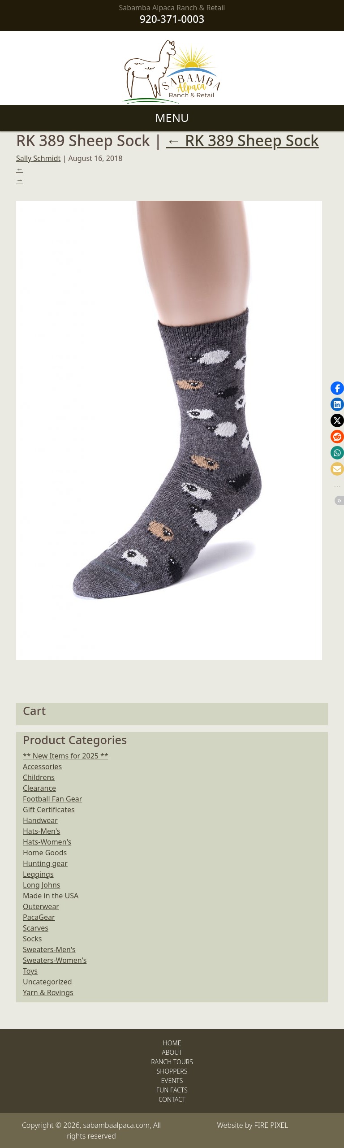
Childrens (39, 777)
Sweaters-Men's (49, 949)
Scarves (35, 928)
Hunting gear (45, 863)
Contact (172, 1099)
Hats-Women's (47, 842)
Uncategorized (47, 982)
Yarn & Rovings (48, 992)
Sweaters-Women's (54, 960)
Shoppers (172, 1071)
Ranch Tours (172, 1061)
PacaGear (39, 917)
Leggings (38, 874)
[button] (337, 388)
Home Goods (45, 853)
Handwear (40, 820)
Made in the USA (50, 896)
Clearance (39, 788)
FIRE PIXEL (271, 1125)
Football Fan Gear (52, 799)
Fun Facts (172, 1090)
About (172, 1052)
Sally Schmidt (38, 158)
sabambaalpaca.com (116, 1125)
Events (172, 1080)
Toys (30, 971)
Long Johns (41, 885)
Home (172, 1043)
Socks (32, 939)
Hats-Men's (41, 831)
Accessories (42, 766)
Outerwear (41, 906)
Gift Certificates (49, 809)
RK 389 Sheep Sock (242, 140)
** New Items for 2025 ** (65, 756)
